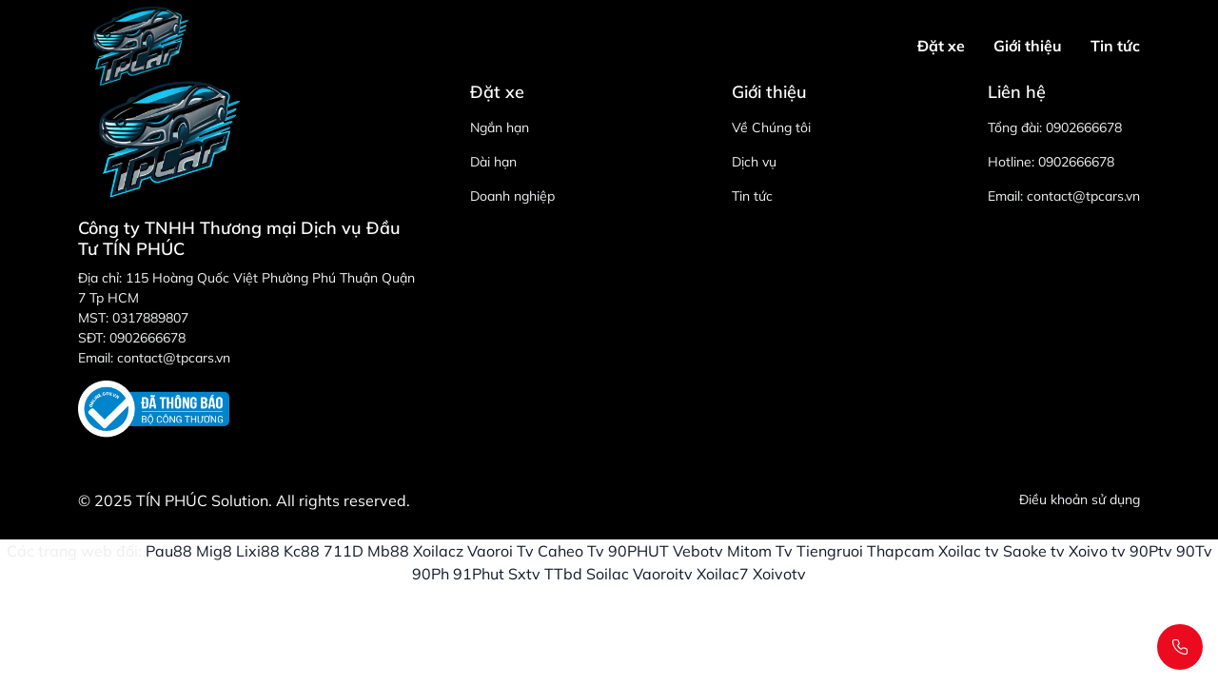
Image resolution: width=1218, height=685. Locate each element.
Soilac (607, 573)
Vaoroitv (663, 573)
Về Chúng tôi (771, 127)
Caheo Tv (571, 550)
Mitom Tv (760, 550)
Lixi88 (258, 550)
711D (343, 550)
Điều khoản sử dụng (1079, 499)
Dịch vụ (754, 161)
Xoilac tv (968, 550)
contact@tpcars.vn (1083, 196)
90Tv (1194, 550)
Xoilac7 (723, 573)
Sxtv (524, 573)
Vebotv (698, 550)
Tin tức (1115, 45)
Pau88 (169, 550)
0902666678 (1084, 127)
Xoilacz (438, 550)
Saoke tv (1034, 550)
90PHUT (638, 550)
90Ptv (1151, 550)
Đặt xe (941, 45)
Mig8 (214, 550)
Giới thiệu (1027, 45)
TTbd (563, 573)
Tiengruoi (829, 550)
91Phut (478, 573)
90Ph (430, 573)
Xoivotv (779, 573)
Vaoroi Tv (500, 550)
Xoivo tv (1097, 550)
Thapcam (900, 550)
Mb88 (388, 550)
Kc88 (302, 550)
